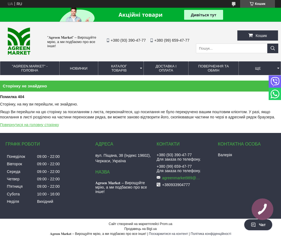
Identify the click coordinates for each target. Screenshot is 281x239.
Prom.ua (166, 224)
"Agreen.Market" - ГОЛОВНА (29, 68)
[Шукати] (272, 48)
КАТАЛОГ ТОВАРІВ (119, 68)
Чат (258, 224)
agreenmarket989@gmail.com (181, 178)
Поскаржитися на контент (168, 234)
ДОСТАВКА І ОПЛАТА (166, 68)
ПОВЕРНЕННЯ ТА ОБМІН (213, 68)
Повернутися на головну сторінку (29, 125)
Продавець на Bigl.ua (140, 229)
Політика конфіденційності (211, 234)
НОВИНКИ (79, 68)
